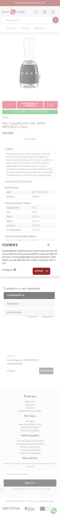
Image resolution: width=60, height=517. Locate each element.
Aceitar (41, 271)
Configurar (9, 269)
